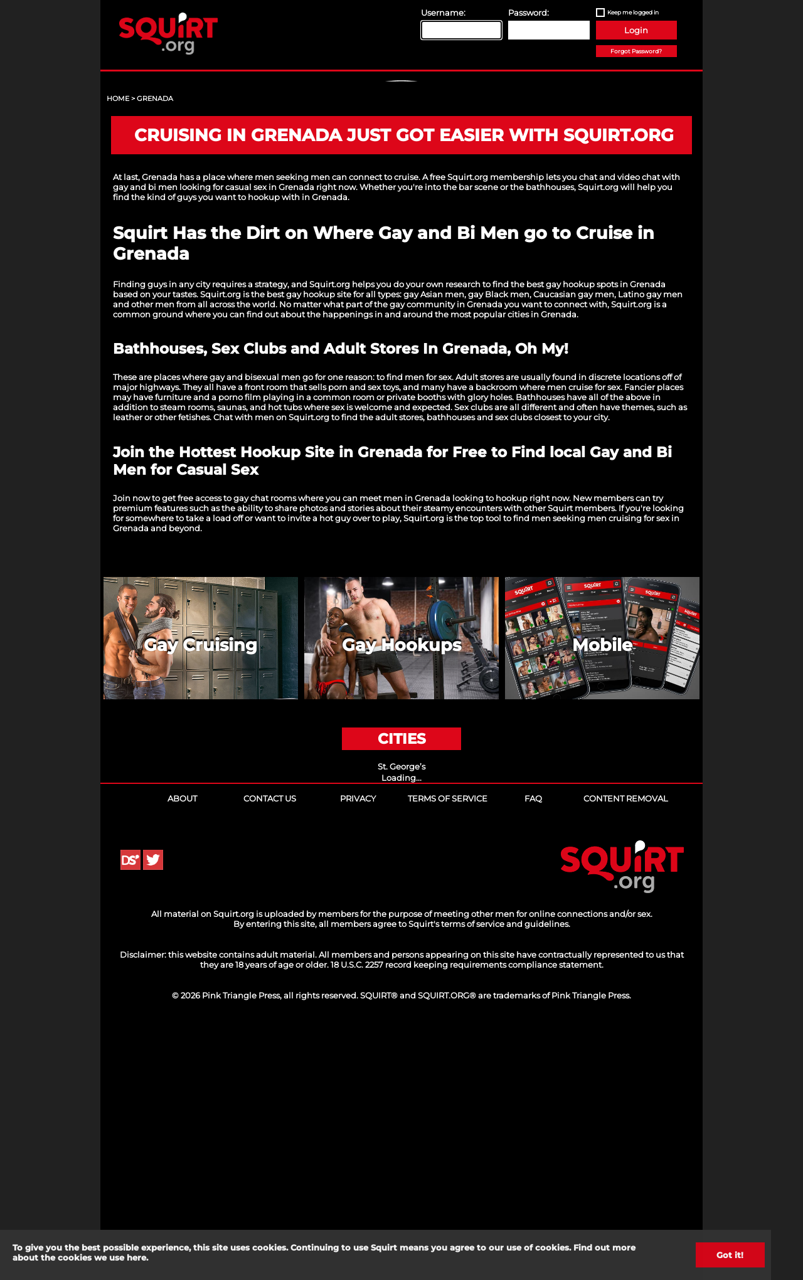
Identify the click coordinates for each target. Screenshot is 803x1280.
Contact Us (269, 1039)
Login (636, 30)
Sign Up (403, 189)
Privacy (358, 1039)
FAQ (533, 1039)
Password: (528, 13)
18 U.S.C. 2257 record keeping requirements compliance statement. (467, 1205)
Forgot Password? (636, 51)
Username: (443, 13)
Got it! (729, 1255)
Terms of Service (447, 1039)
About (182, 1039)
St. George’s (401, 1007)
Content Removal (625, 1039)
